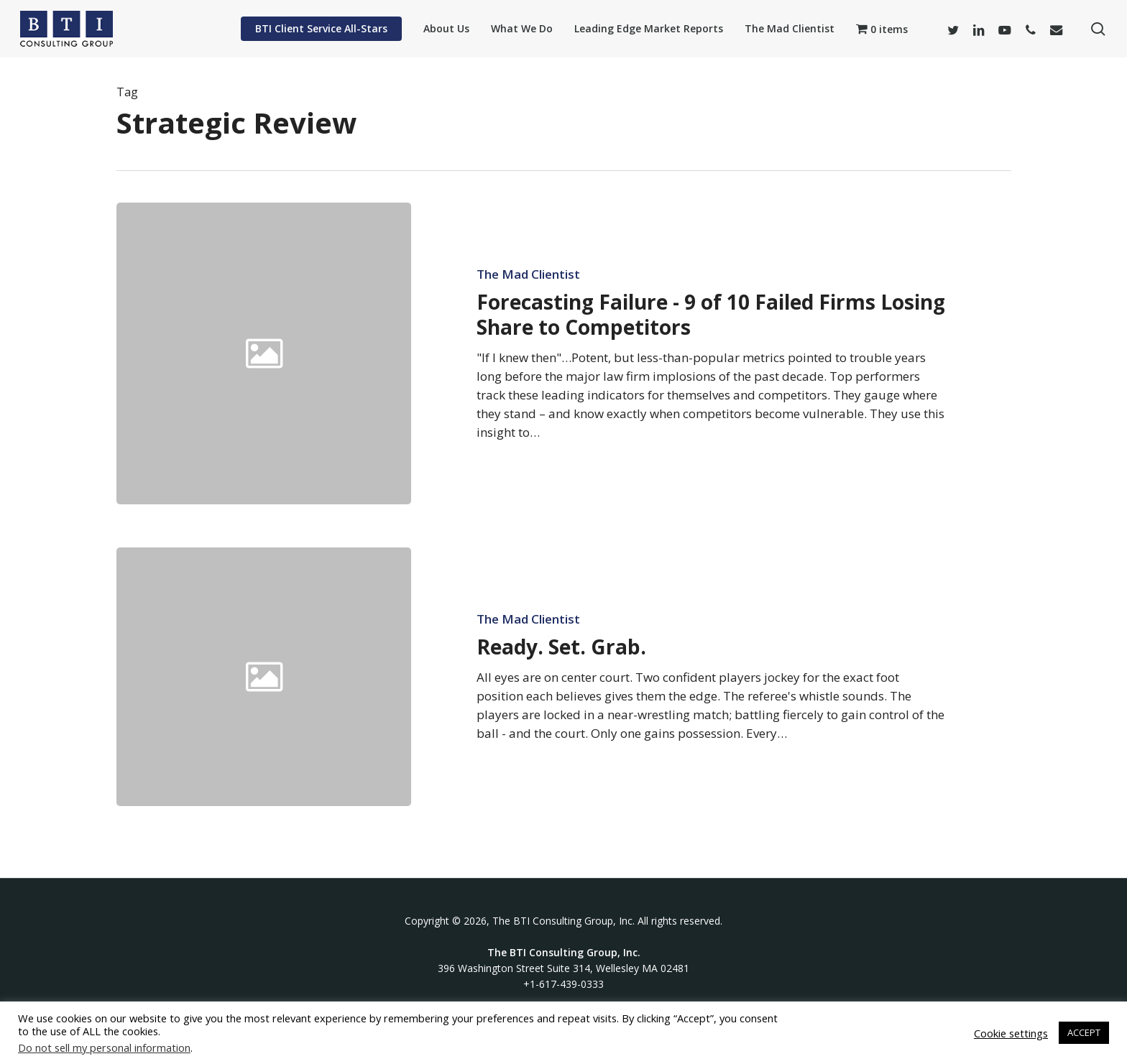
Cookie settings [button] (1011, 1033)
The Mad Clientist (528, 274)
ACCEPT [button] (1083, 1032)
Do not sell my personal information (104, 1047)
